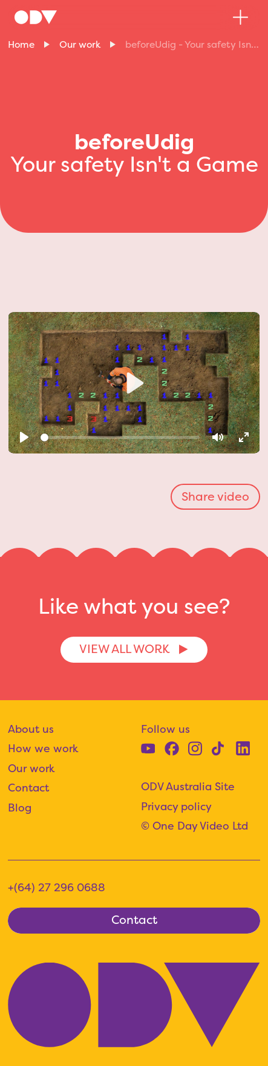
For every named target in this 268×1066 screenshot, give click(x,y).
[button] (240, 17)
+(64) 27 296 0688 (56, 887)
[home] (36, 17)
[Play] (24, 437)
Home (21, 44)
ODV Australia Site (188, 786)
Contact (28, 788)
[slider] (120, 437)
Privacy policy (176, 806)
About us (31, 729)
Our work (79, 44)
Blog (19, 808)
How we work (43, 748)
